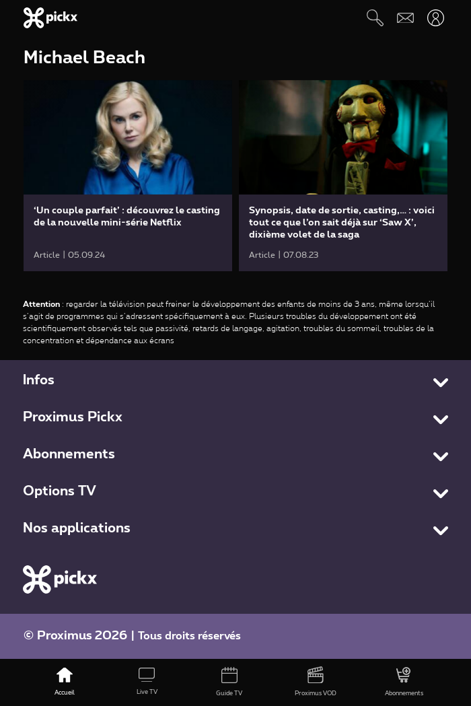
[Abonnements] (404, 682)
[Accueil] (65, 682)
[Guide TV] (229, 682)
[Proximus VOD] (315, 682)
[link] (128, 175)
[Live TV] (147, 682)
